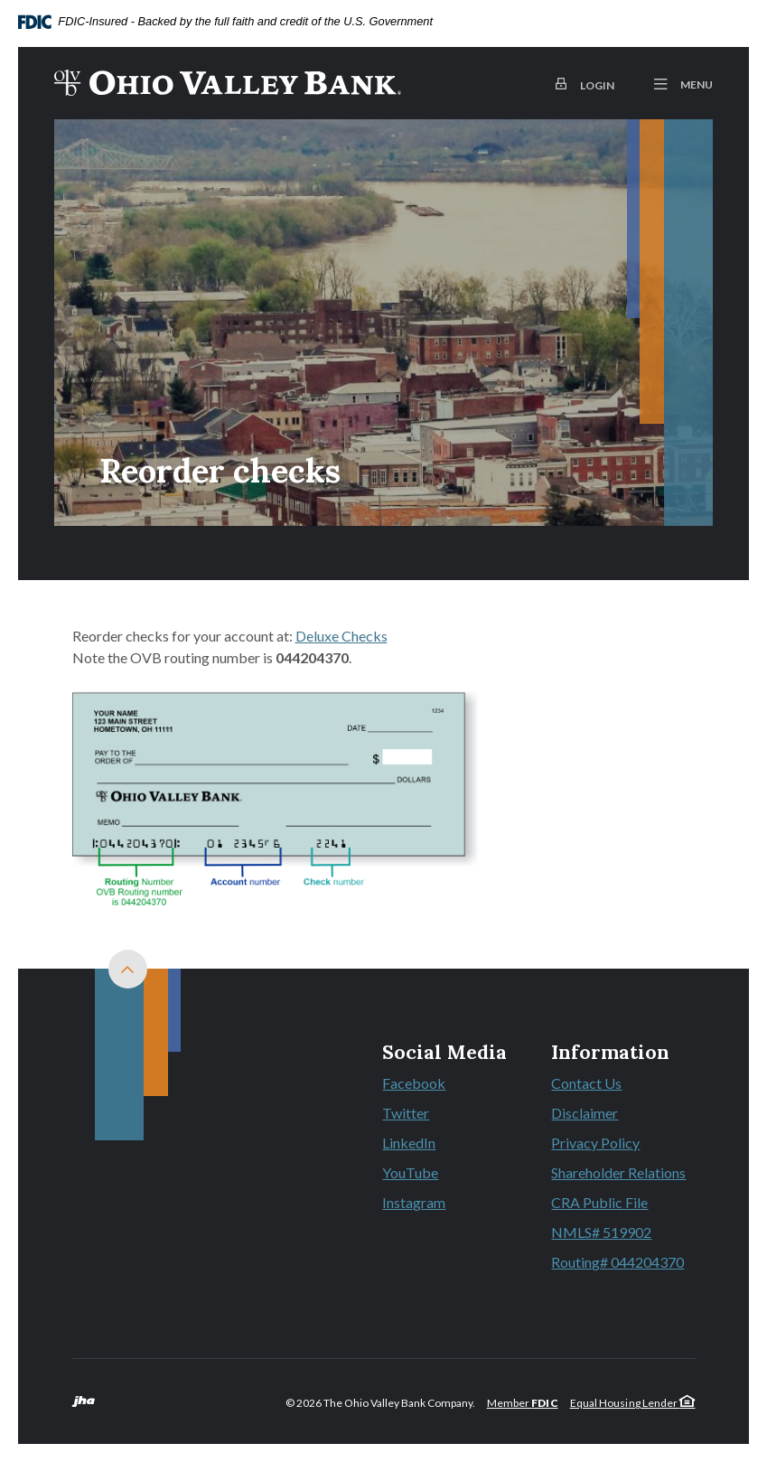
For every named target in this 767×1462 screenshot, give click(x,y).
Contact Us (586, 1083)
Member (522, 1403)
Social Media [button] (444, 1052)
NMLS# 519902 (601, 1232)
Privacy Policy (595, 1142)
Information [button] (610, 1052)
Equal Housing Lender (633, 1403)
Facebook (444, 1084)
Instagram (444, 1204)
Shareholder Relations (618, 1172)
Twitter (444, 1114)
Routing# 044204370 (617, 1261)
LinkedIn (444, 1144)
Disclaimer (584, 1112)
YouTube (444, 1174)
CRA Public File (599, 1202)
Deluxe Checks (341, 635)
